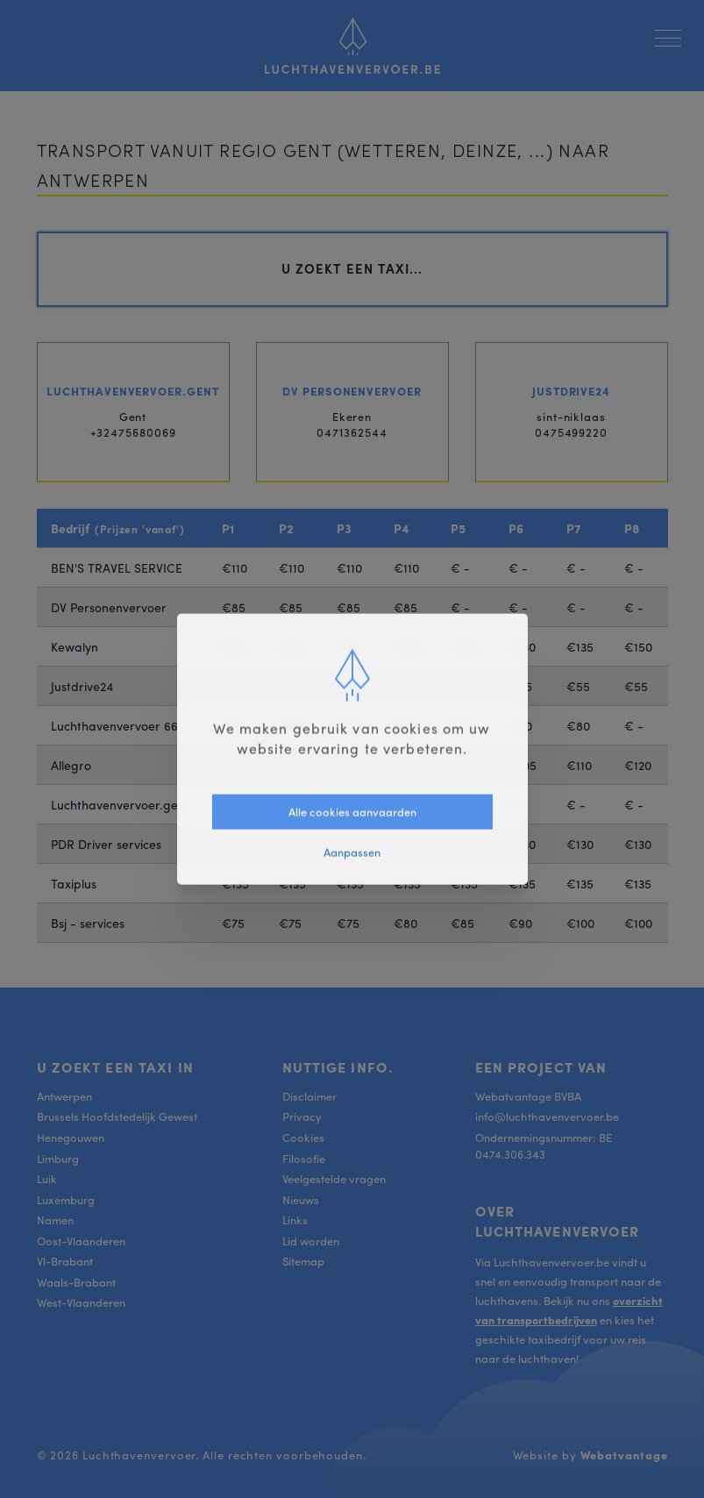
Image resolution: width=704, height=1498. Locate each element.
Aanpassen (352, 852)
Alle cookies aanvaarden (352, 810)
